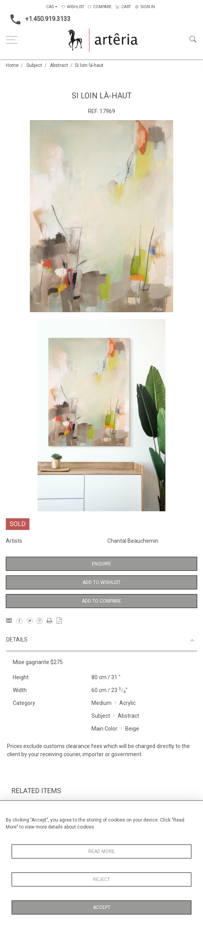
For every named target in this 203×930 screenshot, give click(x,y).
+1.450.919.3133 (38, 19)
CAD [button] (50, 7)
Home (12, 65)
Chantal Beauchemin (132, 541)
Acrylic (127, 703)
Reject (101, 879)
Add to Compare (101, 601)
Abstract (59, 65)
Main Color (104, 728)
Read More (101, 851)
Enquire (101, 563)
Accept (101, 907)
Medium (101, 703)
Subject (34, 65)
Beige (132, 728)
